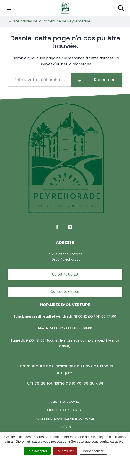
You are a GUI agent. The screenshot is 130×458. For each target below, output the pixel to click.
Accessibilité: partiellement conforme (65, 418)
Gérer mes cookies (65, 402)
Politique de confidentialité (65, 410)
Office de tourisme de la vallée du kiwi (65, 383)
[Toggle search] (120, 8)
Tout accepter (37, 451)
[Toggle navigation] (9, 8)
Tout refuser (65, 451)
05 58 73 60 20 (65, 274)
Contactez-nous (65, 291)
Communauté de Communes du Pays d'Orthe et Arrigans (65, 369)
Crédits (65, 427)
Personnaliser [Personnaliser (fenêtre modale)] (93, 451)
